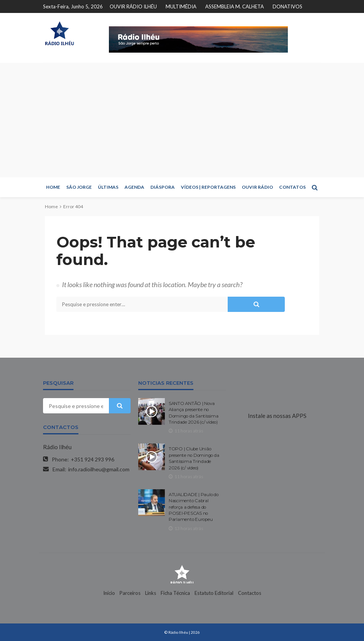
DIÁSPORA (162, 187)
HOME (53, 187)
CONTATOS (292, 187)
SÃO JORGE (79, 187)
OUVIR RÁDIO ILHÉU (133, 6)
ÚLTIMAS (108, 187)
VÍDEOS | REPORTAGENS (208, 187)
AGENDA (134, 187)
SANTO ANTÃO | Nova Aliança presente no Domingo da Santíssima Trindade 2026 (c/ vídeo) (194, 413)
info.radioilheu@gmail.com (98, 469)
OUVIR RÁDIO (257, 187)
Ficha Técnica (175, 593)
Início (109, 593)
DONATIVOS (287, 6)
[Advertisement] (182, 120)
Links (150, 593)
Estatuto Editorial (214, 593)
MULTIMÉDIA (181, 6)
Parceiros (130, 593)
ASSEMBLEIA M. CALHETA (234, 6)
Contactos (249, 593)
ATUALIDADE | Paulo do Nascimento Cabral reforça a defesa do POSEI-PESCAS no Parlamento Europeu (194, 507)
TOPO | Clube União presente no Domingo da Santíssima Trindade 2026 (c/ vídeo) (194, 458)
